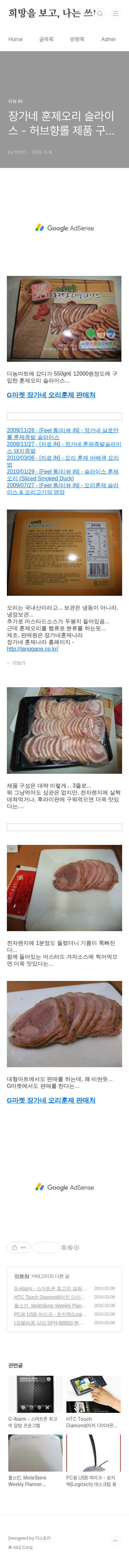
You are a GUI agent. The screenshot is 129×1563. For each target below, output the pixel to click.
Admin (108, 39)
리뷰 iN (22, 1276)
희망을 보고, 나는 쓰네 (55, 14)
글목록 (46, 39)
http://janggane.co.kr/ (32, 649)
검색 (100, 14)
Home (15, 39)
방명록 (77, 39)
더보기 (19, 663)
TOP (115, 1541)
